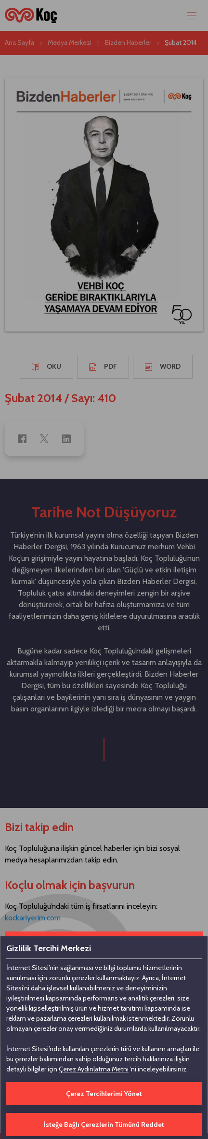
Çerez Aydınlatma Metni (94, 1069)
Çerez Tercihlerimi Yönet (104, 1093)
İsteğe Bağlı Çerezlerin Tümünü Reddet (104, 1124)
